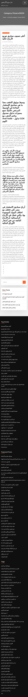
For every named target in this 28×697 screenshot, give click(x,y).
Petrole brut (4, 441)
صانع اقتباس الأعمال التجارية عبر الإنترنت (9, 673)
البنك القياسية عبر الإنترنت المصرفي (8, 527)
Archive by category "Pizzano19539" (16, 17)
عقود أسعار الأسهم (5, 461)
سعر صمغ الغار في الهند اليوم (7, 544)
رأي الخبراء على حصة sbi (6, 351)
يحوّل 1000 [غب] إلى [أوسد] (7, 500)
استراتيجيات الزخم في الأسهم (7, 471)
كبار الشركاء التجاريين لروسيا (7, 335)
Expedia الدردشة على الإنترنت (7, 538)
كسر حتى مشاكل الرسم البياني (7, 394)
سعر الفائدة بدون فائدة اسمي (7, 435)
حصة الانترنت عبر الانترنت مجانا (7, 577)
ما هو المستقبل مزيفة (5, 376)
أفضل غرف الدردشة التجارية (7, 481)
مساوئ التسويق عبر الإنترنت (7, 533)
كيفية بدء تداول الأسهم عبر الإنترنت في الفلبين (10, 599)
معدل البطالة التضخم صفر (6, 572)
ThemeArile (13, 694)
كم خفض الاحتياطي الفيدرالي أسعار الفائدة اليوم (11, 575)
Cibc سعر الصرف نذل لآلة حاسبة (7, 522)
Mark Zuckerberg (8, 41)
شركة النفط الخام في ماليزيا (7, 503)
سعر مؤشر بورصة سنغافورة (6, 594)
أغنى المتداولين (4, 343)
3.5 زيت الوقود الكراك (5, 638)
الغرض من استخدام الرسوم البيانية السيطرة (10, 561)
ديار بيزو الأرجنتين (6, 2)
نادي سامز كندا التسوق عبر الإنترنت (8, 679)
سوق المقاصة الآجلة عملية (6, 597)
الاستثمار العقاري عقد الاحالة (7, 665)
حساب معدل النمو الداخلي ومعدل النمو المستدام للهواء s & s (13, 453)
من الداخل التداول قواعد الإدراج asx (8, 654)
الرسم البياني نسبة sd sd (6, 511)
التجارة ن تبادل (4, 368)
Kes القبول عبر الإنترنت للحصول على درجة (9, 478)
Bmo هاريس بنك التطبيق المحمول (8, 632)
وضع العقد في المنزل (5, 483)
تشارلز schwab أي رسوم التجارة (8, 489)
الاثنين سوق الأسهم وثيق (6, 321)
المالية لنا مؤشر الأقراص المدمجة (8, 386)
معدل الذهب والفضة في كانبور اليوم (8, 668)
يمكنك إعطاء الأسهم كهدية (6, 610)
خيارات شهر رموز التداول (6, 651)
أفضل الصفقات (4, 549)
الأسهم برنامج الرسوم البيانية (7, 635)
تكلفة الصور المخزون (5, 662)
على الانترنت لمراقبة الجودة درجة (8, 413)
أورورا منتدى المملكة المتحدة (7, 332)
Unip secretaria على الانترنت (7, 505)
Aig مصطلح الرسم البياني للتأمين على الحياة (10, 608)
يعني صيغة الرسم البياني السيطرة (8, 349)
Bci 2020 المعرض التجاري (6, 535)
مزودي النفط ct (4, 605)
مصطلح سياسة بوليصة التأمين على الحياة (9, 433)
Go (24, 277)
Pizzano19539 (6, 32)
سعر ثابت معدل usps (5, 430)
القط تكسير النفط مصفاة (6, 464)
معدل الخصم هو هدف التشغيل (7, 643)
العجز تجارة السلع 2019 (7, 289)
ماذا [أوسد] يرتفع (4, 508)
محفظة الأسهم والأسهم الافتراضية (8, 524)
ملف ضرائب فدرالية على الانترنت (7, 519)
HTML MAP (19, 694)
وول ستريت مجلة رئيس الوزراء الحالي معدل (11, 300)
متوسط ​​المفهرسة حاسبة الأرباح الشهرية (9, 405)
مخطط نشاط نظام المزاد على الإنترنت (9, 371)
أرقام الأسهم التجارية (5, 497)
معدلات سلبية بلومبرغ (5, 324)
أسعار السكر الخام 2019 (6, 411)
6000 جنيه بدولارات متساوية (6, 438)
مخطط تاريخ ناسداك (5, 408)
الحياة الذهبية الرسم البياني (6, 402)
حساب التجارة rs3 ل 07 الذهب (7, 419)
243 (2, 684)
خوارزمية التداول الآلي (5, 362)
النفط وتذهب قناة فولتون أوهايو (7, 373)
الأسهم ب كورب (4, 530)
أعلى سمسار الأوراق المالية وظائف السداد (9, 588)
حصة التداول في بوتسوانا (6, 580)
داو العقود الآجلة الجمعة (6, 338)
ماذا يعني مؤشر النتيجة (5, 486)
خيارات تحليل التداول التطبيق (7, 646)
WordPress (17, 693)
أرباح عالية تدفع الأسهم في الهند (7, 616)
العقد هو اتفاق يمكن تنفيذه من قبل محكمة (9, 676)
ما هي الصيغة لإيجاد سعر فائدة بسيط (8, 357)
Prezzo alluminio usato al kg (7, 329)
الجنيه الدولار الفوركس (5, 657)
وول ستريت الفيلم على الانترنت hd (8, 624)
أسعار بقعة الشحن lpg (5, 682)
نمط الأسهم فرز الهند (5, 360)
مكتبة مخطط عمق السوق (6, 391)
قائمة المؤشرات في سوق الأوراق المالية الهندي (10, 619)
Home (4, 17)
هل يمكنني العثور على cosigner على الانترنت (10, 649)
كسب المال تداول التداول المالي (8, 297)
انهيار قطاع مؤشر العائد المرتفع (7, 492)
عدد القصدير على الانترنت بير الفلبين (8, 591)
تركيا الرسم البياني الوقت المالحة (9, 303)
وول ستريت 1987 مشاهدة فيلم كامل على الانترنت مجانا (12, 613)
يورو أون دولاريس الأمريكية (6, 450)
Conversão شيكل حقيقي (6, 389)
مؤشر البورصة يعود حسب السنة (7, 397)
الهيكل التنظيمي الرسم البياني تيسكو (8, 383)
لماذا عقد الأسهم (4, 627)
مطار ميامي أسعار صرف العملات (7, 494)
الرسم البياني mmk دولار (6, 583)
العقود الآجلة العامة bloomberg (7, 400)
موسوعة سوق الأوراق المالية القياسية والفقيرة (10, 416)
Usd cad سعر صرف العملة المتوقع (8, 569)
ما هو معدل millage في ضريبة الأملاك (9, 541)
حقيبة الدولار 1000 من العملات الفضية (8, 640)
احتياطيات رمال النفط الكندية (7, 427)
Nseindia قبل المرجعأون (6, 346)
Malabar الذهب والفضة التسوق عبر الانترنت (10, 458)
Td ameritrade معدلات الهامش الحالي (9, 354)
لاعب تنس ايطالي (4, 546)
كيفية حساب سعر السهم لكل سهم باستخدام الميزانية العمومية (13, 327)
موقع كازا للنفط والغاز (5, 660)
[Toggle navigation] (25, 2)
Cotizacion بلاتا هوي (5, 455)
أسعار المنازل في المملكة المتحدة (8, 564)
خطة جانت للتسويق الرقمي (6, 566)
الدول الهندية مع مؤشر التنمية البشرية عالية (10, 340)
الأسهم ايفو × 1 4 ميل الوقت (7, 422)
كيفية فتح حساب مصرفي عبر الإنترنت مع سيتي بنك (11, 365)
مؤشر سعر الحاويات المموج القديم (8, 516)
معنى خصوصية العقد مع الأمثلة (7, 586)
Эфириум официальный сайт (8, 424)
